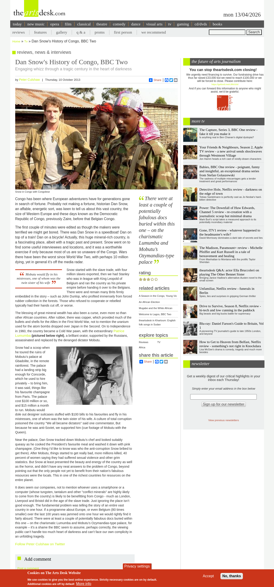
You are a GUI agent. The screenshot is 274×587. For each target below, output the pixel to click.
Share (155, 80)
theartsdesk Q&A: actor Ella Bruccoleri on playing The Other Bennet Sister (229, 272)
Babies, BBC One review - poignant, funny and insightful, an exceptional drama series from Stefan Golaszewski (229, 171)
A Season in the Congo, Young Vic (158, 296)
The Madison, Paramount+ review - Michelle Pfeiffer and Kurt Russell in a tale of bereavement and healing (230, 252)
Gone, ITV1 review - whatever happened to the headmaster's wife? (229, 232)
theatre (101, 24)
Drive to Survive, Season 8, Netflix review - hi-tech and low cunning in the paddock (230, 308)
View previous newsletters (223, 420)
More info (83, 584)
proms (100, 32)
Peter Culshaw (29, 79)
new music (36, 24)
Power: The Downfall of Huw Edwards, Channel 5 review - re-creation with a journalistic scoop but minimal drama (227, 212)
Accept (208, 576)
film (68, 24)
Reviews (143, 342)
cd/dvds (201, 24)
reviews (18, 32)
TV (158, 342)
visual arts (154, 24)
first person (123, 32)
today (17, 24)
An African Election (149, 302)
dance (136, 24)
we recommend (153, 32)
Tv (25, 41)
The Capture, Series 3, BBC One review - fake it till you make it (228, 132)
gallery (61, 32)
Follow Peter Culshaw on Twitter (40, 544)
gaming (183, 24)
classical (84, 24)
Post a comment (28, 568)
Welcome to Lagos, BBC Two (155, 314)
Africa (142, 347)
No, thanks (231, 576)
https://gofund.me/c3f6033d (225, 84)
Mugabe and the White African (155, 308)
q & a (81, 32)
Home (16, 41)
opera (54, 24)
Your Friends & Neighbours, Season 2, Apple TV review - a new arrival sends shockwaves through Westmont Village (231, 151)
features (40, 32)
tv (169, 24)
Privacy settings (137, 566)
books (217, 24)
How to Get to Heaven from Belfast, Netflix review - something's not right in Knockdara (230, 344)
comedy (119, 24)
